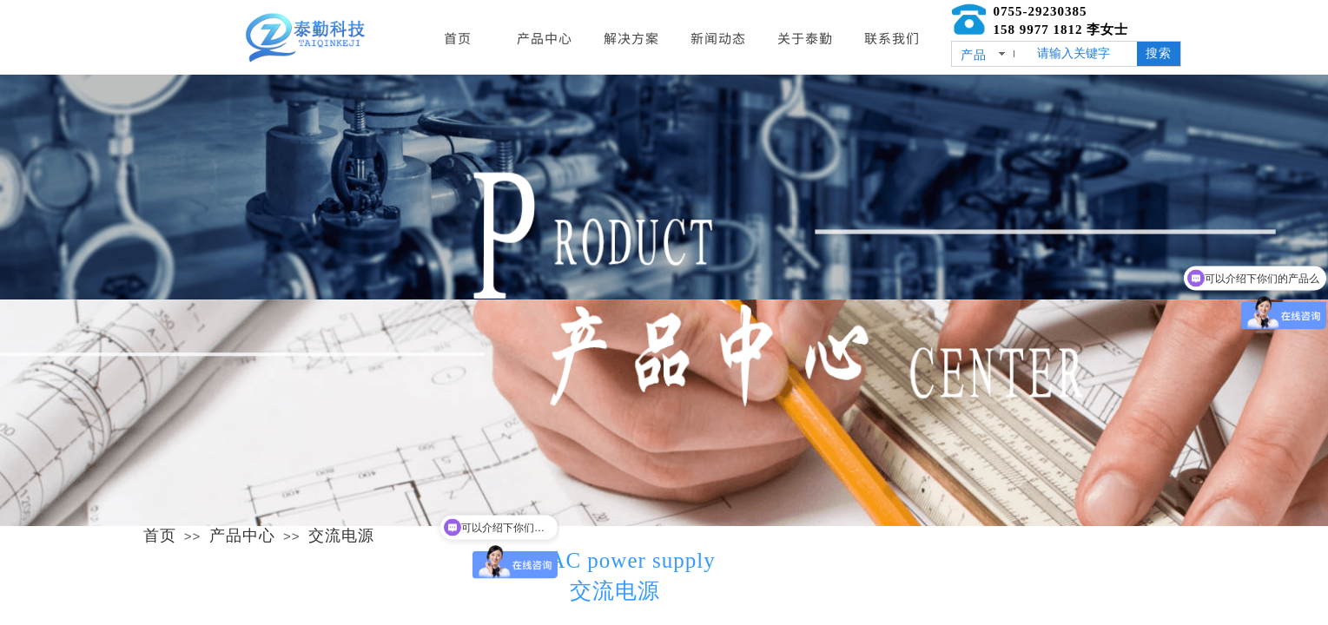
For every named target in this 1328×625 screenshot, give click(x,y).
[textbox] (1083, 54)
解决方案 (631, 38)
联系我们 (892, 38)
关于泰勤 (805, 38)
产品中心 (242, 535)
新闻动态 (718, 38)
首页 (159, 535)
